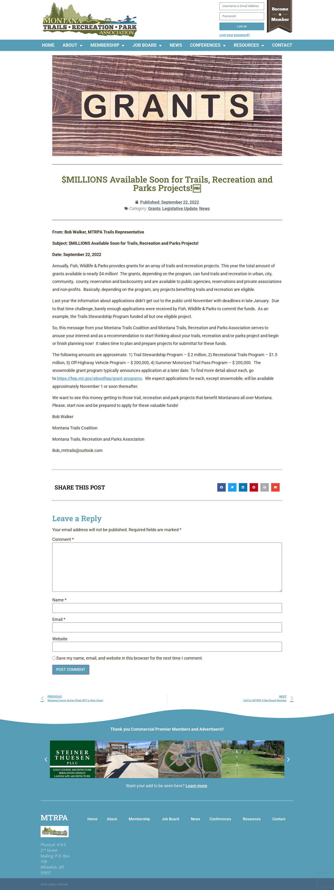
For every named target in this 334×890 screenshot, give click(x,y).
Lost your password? (234, 35)
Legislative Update (180, 208)
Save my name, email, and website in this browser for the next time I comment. (129, 658)
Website (60, 639)
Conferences (208, 45)
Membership (107, 45)
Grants (154, 208)
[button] (221, 487)
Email (58, 620)
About (73, 45)
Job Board (147, 45)
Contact (282, 45)
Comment (63, 540)
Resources (249, 45)
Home (48, 45)
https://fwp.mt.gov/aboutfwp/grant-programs (99, 378)
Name (59, 600)
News (176, 45)
